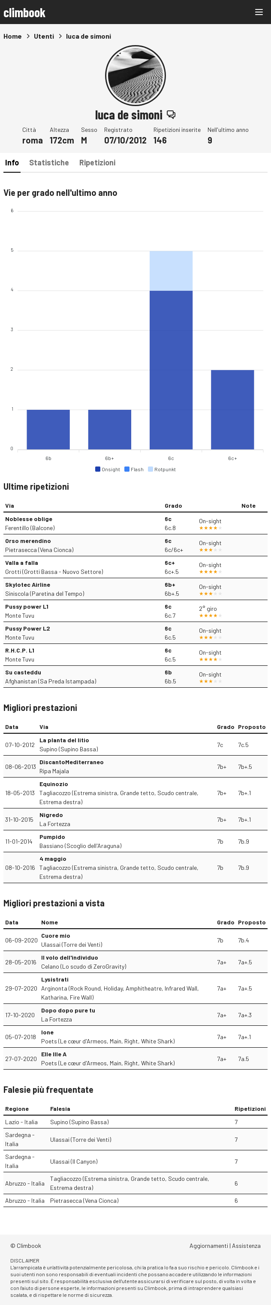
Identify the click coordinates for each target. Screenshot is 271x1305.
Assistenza (246, 1245)
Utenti (44, 36)
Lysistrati (55, 979)
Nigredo (51, 814)
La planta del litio (64, 740)
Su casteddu (23, 672)
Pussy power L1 (26, 606)
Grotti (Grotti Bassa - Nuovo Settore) (54, 571)
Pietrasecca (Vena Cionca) (39, 549)
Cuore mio (55, 935)
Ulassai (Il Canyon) (73, 1161)
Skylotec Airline (27, 584)
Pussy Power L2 (27, 628)
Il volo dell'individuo (69, 957)
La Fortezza (54, 823)
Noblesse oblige (28, 518)
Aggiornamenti (209, 1245)
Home (12, 36)
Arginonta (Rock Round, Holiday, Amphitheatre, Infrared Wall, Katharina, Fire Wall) (120, 993)
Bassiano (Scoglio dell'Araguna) (80, 845)
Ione (47, 1032)
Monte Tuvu (19, 615)
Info (12, 162)
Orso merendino (28, 540)
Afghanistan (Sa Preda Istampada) (50, 681)
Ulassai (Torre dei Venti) (71, 944)
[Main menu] (259, 12)
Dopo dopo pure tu (68, 1010)
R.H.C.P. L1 (19, 650)
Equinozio (53, 783)
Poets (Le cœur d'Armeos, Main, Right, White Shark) (108, 1041)
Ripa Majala (54, 770)
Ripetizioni (97, 162)
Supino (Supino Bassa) (68, 749)
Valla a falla (21, 562)
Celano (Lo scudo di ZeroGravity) (83, 966)
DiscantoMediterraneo (71, 761)
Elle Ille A (53, 1054)
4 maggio (52, 858)
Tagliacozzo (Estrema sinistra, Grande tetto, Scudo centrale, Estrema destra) (119, 797)
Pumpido (52, 836)
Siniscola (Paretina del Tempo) (44, 593)
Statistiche (49, 162)
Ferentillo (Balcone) (29, 527)
